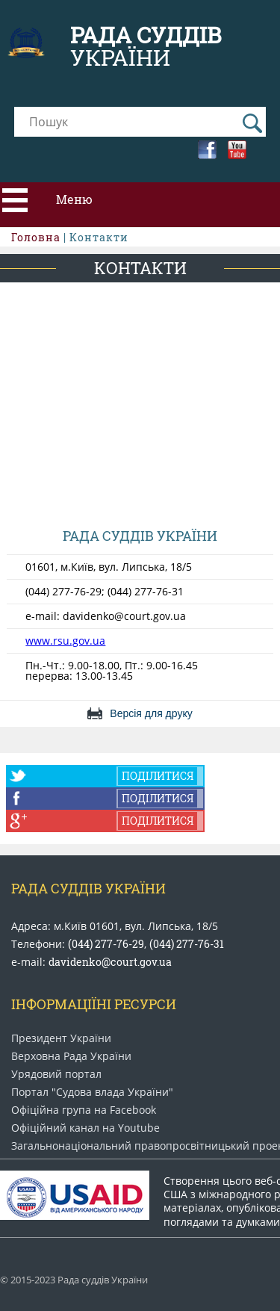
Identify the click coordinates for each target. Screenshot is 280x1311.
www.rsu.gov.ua (65, 640)
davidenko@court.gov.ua (110, 962)
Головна (35, 237)
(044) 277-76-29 (106, 944)
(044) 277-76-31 (186, 944)
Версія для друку (151, 713)
